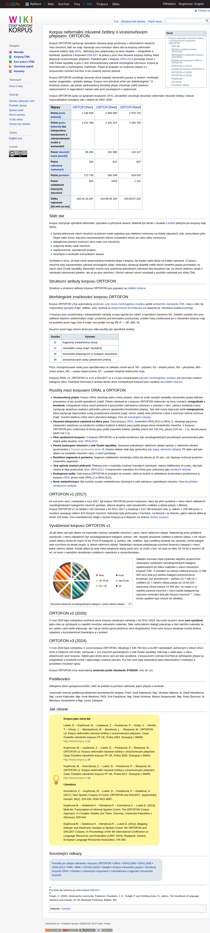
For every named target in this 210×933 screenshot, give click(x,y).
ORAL (78, 51)
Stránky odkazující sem (21, 101)
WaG (51, 4)
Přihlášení (169, 4)
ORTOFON (81, 107)
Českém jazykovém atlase (86, 448)
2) (191, 593)
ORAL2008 (144, 862)
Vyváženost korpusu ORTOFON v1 (188, 69)
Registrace (186, 4)
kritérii (171, 223)
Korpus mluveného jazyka (128, 866)
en (20, 138)
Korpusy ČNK (22, 56)
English (199, 4)
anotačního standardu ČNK (169, 304)
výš (151, 669)
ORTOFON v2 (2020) (182, 72)
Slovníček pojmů (23, 66)
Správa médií (16, 110)
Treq (77, 4)
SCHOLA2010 (91, 866)
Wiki (89, 4)
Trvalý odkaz (16, 119)
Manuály (19, 52)
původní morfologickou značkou (157, 377)
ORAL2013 (126, 59)
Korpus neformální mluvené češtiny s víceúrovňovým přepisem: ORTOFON (186, 40)
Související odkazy (180, 85)
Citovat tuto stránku (19, 124)
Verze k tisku (16, 86)
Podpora (102, 4)
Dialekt (106, 866)
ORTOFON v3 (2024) (182, 75)
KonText (63, 4)
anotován (98, 304)
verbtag (187, 307)
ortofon (67, 908)
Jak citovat (177, 82)
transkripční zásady (139, 416)
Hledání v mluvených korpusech (89, 870)
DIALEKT (92, 55)
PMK (70, 866)
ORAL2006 (129, 862)
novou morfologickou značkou (127, 304)
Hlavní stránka (17, 114)
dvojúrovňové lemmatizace (126, 307)
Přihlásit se (204, 10)
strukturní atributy (181, 469)
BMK (78, 866)
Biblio (116, 4)
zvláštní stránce (136, 288)
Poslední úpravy (18, 105)
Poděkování (177, 79)
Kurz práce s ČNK (24, 61)
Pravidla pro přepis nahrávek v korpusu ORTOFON (81, 862)
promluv (64, 175)
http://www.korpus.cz (76, 740)
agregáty (69, 307)
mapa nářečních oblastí (166, 448)
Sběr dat (176, 46)
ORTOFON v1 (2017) (182, 66)
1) (149, 80)
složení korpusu (159, 516)
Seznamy (19, 71)
